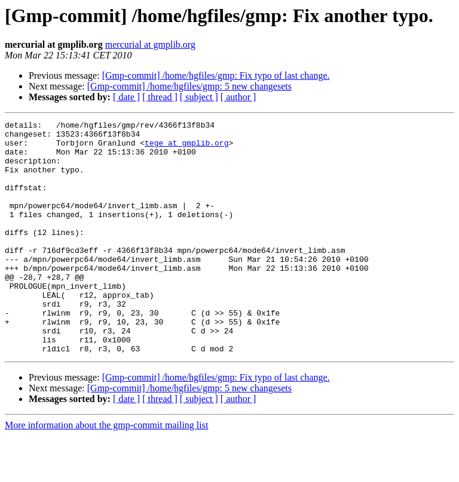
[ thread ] (160, 97)
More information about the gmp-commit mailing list (106, 471)
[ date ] (126, 97)
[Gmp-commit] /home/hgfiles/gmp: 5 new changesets (189, 86)
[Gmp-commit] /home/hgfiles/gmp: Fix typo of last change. (216, 75)
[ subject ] (199, 97)
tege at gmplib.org (186, 148)
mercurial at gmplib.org (150, 44)
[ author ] (238, 97)
